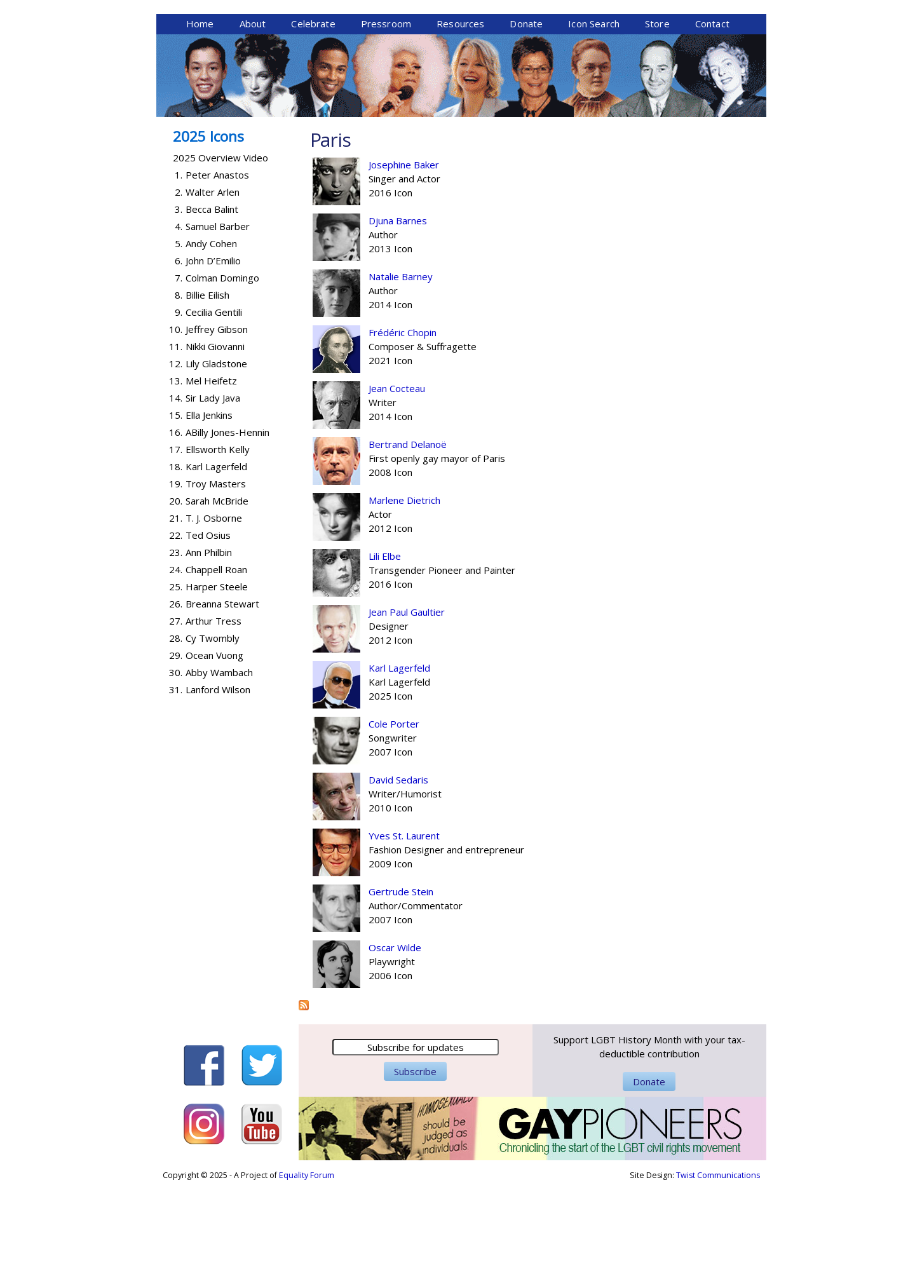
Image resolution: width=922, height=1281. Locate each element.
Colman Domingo (222, 375)
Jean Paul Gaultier (407, 709)
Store (657, 121)
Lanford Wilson (218, 787)
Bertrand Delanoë (408, 542)
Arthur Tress (213, 718)
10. (175, 427)
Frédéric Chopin (403, 430)
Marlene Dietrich (404, 598)
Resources (460, 121)
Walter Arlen (213, 289)
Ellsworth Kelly (218, 547)
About (253, 121)
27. (175, 718)
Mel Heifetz (211, 478)
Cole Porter (394, 821)
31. (175, 787)
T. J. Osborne (214, 615)
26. (175, 701)
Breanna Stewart (222, 701)
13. (175, 478)
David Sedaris (398, 877)
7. (178, 375)
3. (178, 307)
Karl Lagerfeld (399, 765)
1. (178, 272)
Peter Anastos (217, 272)
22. (175, 633)
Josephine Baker (404, 262)
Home (200, 121)
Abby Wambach (219, 770)
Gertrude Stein (401, 989)
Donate (526, 121)
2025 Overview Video (220, 255)
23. (175, 650)
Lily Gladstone (216, 461)
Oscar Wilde (395, 1045)
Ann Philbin (209, 650)
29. (175, 753)
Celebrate (313, 121)
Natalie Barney (401, 374)
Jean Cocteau (397, 486)
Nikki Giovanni (215, 444)
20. (175, 598)
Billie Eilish (207, 392)
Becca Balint (212, 307)
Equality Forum (306, 1273)
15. (175, 512)
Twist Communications (718, 1273)
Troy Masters (216, 581)
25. (175, 684)
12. (175, 461)
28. (175, 735)
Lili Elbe (385, 653)
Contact (712, 121)
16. (175, 530)
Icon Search (594, 121)
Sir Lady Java (213, 495)
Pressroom (386, 121)
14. (175, 495)
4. (178, 324)
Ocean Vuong (214, 753)
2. (178, 289)
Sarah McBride (217, 598)
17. (175, 547)
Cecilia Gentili (214, 409)
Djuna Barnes (398, 318)
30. (175, 770)
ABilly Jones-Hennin (227, 530)
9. (178, 409)
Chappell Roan (216, 667)
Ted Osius (208, 633)
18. (175, 564)
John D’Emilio (213, 358)
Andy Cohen (211, 341)
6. (178, 358)
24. (175, 667)
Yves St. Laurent (404, 933)
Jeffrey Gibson (217, 427)
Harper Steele (217, 684)
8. (178, 392)
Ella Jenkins (209, 512)
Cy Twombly (213, 735)
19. (175, 581)
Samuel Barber (218, 324)
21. (175, 615)
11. (175, 444)
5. (178, 341)
